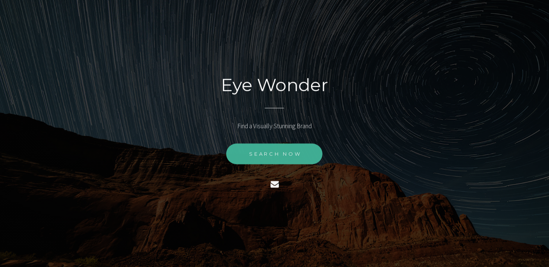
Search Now (275, 154)
